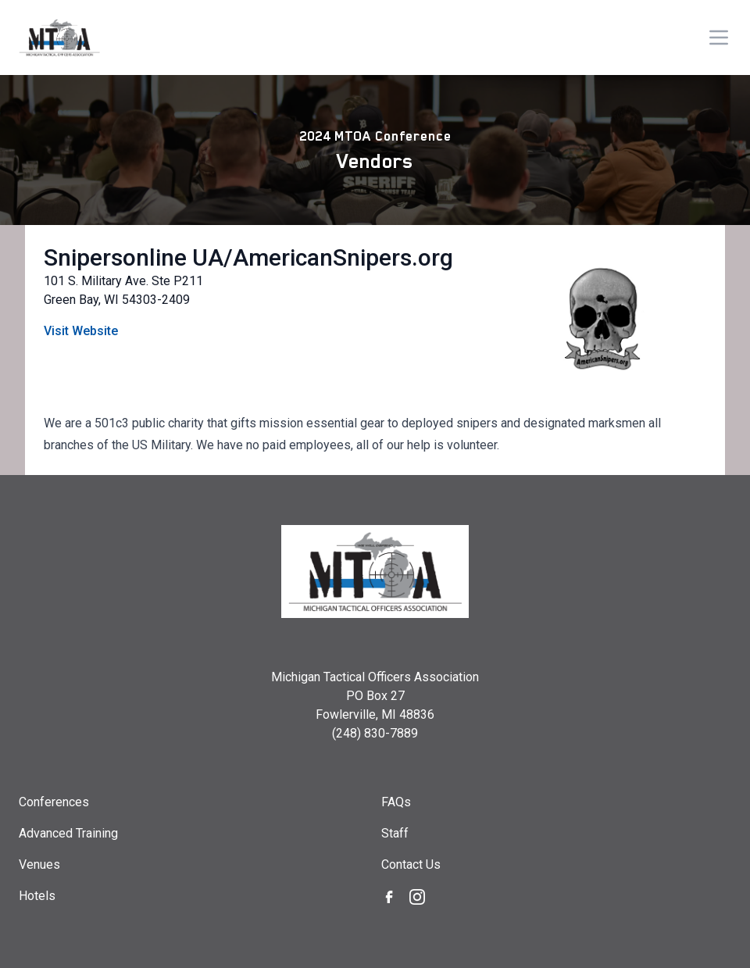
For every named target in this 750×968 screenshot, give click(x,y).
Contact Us (411, 864)
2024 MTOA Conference (375, 136)
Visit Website (81, 330)
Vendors (375, 161)
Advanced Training (68, 833)
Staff (395, 833)
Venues (39, 864)
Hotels (37, 895)
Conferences (54, 802)
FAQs (396, 802)
